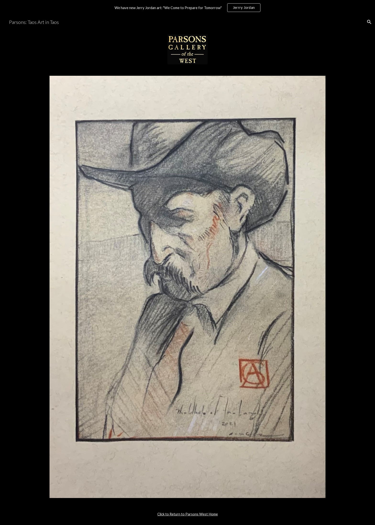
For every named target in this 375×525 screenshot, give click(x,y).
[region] (187, 7)
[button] (369, 22)
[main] (187, 514)
